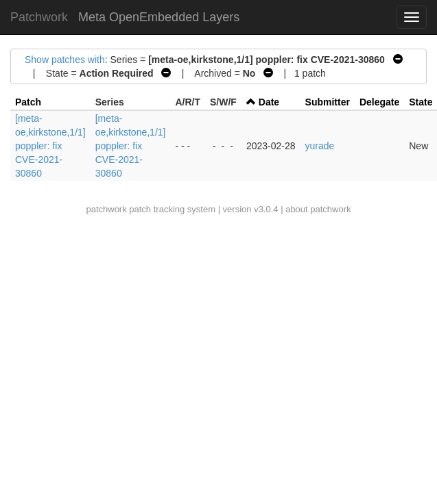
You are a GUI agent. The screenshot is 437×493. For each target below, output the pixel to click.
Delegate (379, 102)
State (420, 102)
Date (269, 102)
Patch (28, 102)
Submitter (327, 102)
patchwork (106, 209)
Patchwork (39, 17)
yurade (320, 145)
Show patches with (65, 59)
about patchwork (318, 209)
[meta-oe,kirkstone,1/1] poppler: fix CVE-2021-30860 (50, 146)
